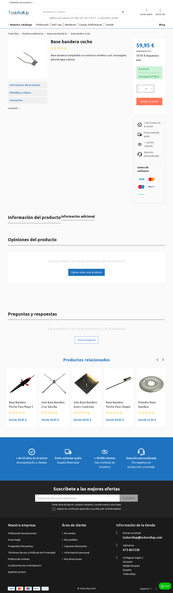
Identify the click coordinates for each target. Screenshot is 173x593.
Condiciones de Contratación (24, 565)
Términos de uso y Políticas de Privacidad (31, 552)
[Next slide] (162, 360)
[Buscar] (83, 11)
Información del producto (25, 85)
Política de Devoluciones (22, 533)
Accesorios (16, 100)
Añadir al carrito (149, 101)
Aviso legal (14, 539)
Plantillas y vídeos (20, 92)
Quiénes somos (17, 571)
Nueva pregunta (87, 339)
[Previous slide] (157, 360)
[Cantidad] (146, 88)
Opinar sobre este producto (86, 272)
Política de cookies (19, 559)
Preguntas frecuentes (20, 546)
